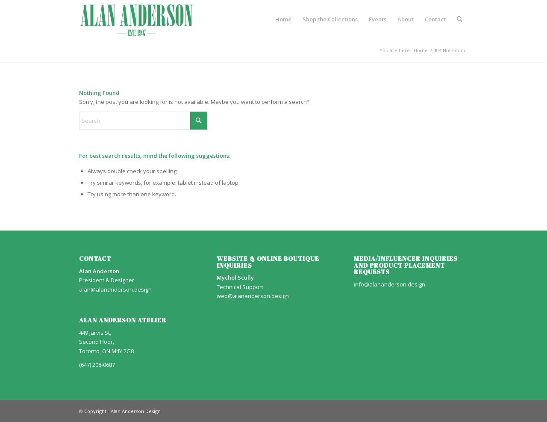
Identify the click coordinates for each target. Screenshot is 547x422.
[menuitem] (283, 19)
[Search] (459, 19)
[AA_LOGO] (136, 19)
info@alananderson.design (389, 284)
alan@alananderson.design (115, 289)
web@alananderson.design (253, 296)
